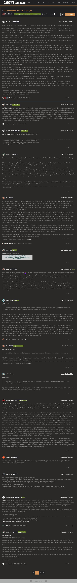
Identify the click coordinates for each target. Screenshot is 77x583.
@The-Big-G (6, 128)
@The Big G (24, 125)
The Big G (9, 99)
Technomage (10, 452)
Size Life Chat (9, 8)
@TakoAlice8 (16, 99)
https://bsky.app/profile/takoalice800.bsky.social (16, 88)
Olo (7, 192)
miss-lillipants (10, 295)
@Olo (14, 244)
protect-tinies (10, 395)
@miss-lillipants (18, 340)
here (30, 234)
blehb (7, 264)
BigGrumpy (9, 469)
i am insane (9, 149)
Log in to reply (69, 9)
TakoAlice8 (9, 16)
